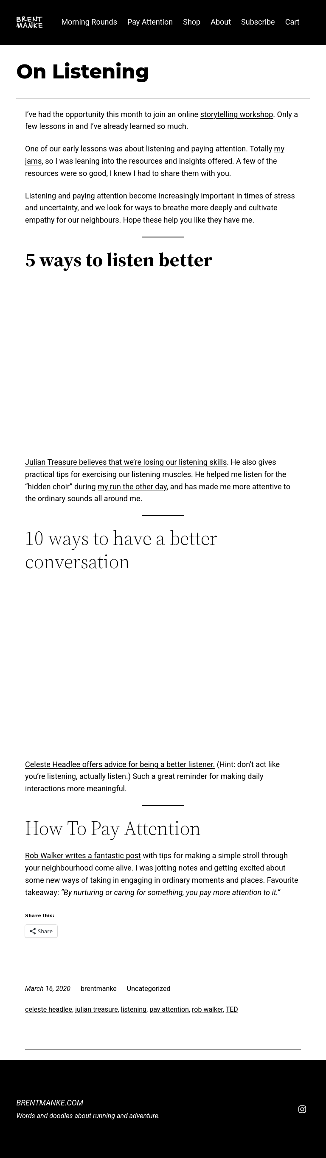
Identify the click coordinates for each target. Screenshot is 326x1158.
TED (232, 1009)
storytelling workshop (236, 114)
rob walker (207, 1009)
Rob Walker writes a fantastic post (83, 855)
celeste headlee (48, 1009)
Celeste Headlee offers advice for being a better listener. (120, 764)
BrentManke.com (49, 1102)
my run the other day (132, 486)
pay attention (169, 1009)
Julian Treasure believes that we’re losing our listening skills (126, 462)
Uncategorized (149, 989)
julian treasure (96, 1009)
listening (133, 1009)
